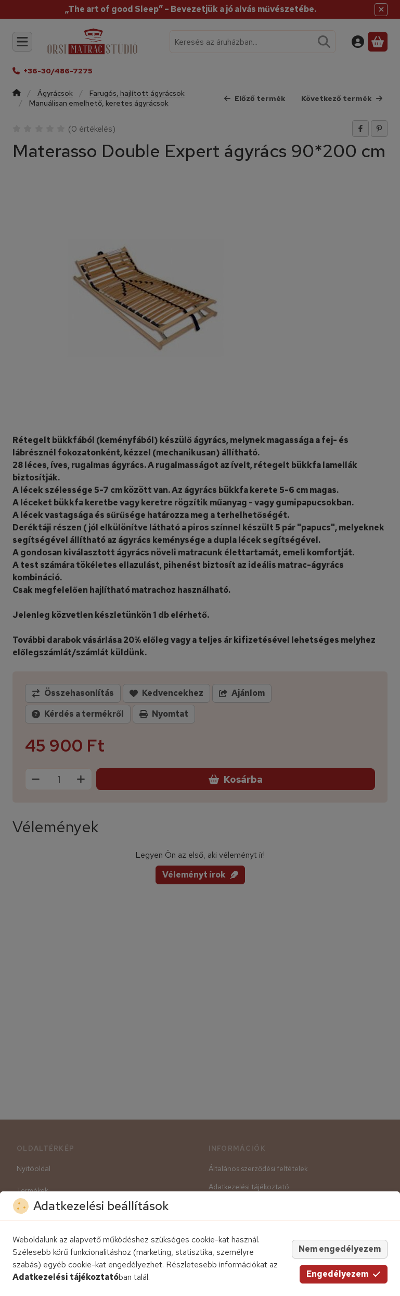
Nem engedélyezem (340, 1248)
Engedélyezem (343, 1273)
